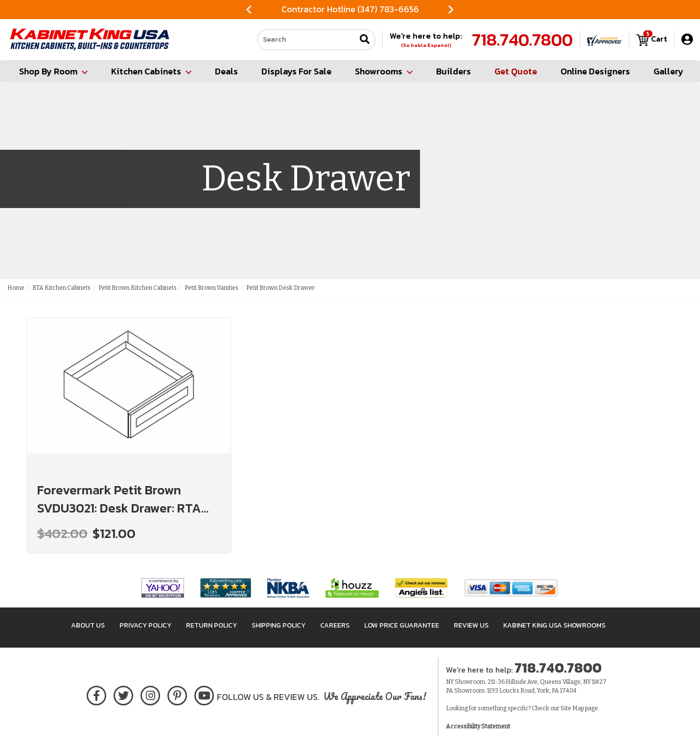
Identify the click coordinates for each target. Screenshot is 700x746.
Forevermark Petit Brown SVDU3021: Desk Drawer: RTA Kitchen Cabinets (119, 499)
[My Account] (687, 39)
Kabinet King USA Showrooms (554, 625)
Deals (226, 71)
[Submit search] (364, 40)
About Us (88, 625)
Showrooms (384, 71)
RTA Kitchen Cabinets (61, 287)
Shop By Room (53, 71)
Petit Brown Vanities (211, 287)
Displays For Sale (296, 71)
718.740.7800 (522, 40)
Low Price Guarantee (401, 625)
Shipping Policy (278, 625)
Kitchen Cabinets (151, 71)
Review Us (471, 625)
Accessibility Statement (478, 726)
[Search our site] (306, 40)
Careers (335, 625)
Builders (453, 71)
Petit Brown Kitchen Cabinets (137, 287)
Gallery (668, 71)
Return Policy (211, 625)
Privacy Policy (145, 625)
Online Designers (595, 71)
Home (15, 287)
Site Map (572, 708)
